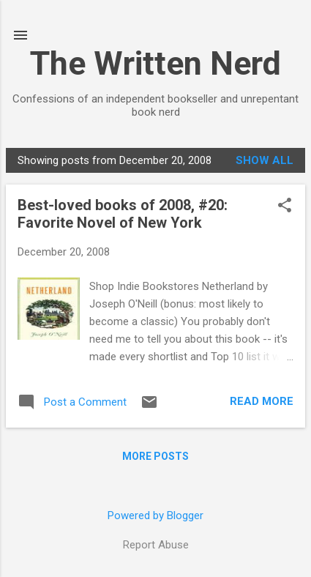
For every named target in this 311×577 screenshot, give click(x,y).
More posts (155, 456)
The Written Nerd (155, 63)
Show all (264, 160)
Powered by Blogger (155, 515)
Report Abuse (156, 544)
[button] (284, 206)
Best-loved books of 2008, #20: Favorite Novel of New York (123, 213)
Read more (261, 401)
